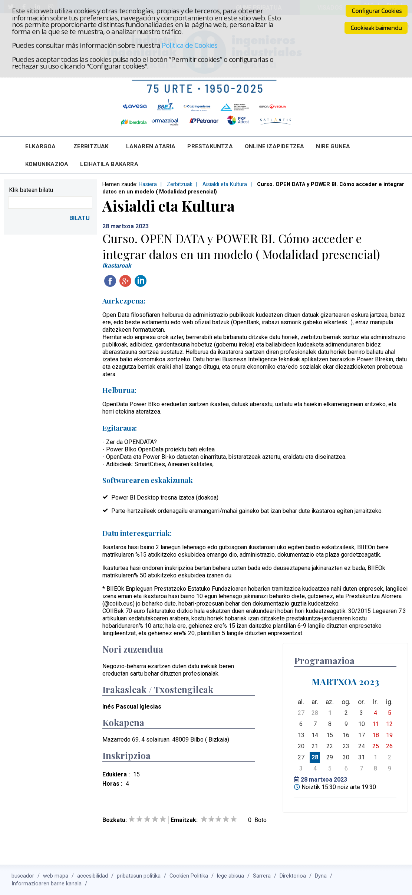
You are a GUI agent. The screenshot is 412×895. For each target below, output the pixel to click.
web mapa (55, 876)
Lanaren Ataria (151, 146)
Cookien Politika (188, 876)
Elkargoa (40, 146)
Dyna (321, 876)
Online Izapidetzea (274, 146)
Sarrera (262, 876)
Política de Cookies (189, 45)
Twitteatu (156, 281)
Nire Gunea (333, 146)
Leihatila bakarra (109, 164)
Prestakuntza (210, 146)
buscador (22, 876)
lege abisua (230, 876)
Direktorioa (293, 876)
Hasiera (148, 184)
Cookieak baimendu (376, 28)
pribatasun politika (139, 876)
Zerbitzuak (91, 146)
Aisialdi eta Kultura (224, 184)
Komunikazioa (46, 164)
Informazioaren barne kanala (46, 884)
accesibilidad (92, 876)
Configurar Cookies (377, 11)
